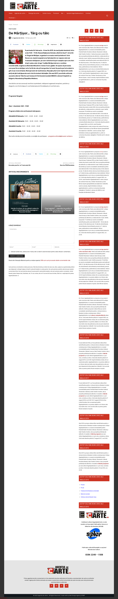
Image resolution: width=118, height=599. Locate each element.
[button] (107, 15)
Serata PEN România (67, 165)
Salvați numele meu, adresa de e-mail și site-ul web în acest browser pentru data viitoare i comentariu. (41, 251)
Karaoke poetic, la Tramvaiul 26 (19, 165)
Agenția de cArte (18, 38)
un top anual (103, 207)
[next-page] (13, 217)
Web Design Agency (75, 595)
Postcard (15, 24)
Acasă (10, 24)
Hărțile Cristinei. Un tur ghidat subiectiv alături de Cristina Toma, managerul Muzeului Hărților (25, 210)
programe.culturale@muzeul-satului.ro (60, 136)
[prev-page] (10, 217)
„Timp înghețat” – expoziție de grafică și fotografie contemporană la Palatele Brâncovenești (58, 210)
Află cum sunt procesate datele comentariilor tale (55, 260)
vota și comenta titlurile (98, 315)
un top (101, 45)
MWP (83, 595)
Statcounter (3, 598)
